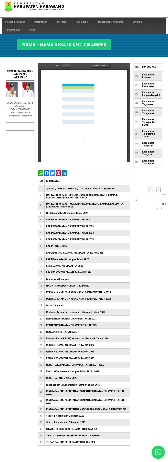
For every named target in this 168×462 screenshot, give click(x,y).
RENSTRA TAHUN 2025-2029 (61, 378)
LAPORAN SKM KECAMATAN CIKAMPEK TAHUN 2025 (74, 252)
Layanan (138, 22)
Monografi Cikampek (57, 279)
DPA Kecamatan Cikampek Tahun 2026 (67, 213)
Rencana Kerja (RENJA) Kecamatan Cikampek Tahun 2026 (77, 338)
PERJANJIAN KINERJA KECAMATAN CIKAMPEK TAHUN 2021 (78, 292)
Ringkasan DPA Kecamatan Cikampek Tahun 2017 (73, 384)
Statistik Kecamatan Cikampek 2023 (65, 422)
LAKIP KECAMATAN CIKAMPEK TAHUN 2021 (70, 219)
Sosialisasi (83, 22)
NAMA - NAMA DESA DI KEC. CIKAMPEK (67, 285)
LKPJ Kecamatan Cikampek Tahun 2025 (67, 259)
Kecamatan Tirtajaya (148, 153)
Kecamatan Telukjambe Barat (148, 122)
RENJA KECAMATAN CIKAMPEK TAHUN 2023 (70, 351)
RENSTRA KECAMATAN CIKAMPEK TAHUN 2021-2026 (75, 365)
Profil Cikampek (55, 305)
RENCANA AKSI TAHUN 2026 (61, 332)
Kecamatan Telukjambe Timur (148, 134)
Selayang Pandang (15, 22)
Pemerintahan (41, 22)
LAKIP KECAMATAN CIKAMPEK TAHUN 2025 (70, 239)
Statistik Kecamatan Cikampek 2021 (65, 415)
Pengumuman (14, 30)
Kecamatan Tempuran (148, 144)
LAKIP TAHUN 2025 (56, 246)
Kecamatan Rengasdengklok (151, 94)
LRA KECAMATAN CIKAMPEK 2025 (64, 266)
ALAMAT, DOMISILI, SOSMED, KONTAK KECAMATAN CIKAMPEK (80, 188)
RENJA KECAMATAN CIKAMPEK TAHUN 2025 (70, 358)
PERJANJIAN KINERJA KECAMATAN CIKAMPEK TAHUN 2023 (78, 299)
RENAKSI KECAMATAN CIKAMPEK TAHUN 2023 (71, 318)
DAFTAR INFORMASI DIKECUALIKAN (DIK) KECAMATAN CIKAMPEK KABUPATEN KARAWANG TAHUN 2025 (82, 196)
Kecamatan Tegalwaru (148, 103)
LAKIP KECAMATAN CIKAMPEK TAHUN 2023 (70, 226)
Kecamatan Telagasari (148, 112)
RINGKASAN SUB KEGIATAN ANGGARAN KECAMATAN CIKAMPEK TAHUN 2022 (85, 392)
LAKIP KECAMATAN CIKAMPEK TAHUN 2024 (70, 233)
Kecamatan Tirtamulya (148, 162)
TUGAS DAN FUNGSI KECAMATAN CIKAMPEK (70, 442)
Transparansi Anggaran (112, 22)
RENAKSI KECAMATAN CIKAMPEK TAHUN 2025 (71, 325)
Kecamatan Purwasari (148, 76)
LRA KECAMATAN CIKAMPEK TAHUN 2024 (68, 272)
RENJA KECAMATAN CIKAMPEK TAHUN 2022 (70, 345)
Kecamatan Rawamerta (148, 85)
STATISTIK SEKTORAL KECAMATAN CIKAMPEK (71, 429)
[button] (158, 452)
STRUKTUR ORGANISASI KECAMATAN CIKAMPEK (73, 435)
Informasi (63, 22)
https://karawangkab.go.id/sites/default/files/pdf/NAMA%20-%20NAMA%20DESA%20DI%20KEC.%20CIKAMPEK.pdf (84, 112)
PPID (32, 30)
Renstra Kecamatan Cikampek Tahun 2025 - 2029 (72, 371)
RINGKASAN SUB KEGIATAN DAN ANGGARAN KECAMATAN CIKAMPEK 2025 (86, 409)
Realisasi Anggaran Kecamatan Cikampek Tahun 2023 (75, 312)
